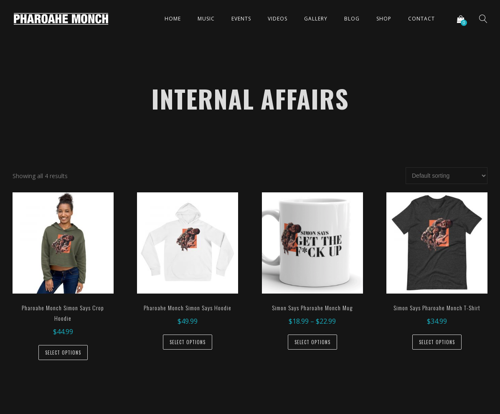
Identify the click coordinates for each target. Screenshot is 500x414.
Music (206, 18)
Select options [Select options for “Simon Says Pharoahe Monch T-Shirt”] (437, 342)
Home (173, 18)
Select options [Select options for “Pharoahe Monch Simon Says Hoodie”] (188, 342)
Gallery (315, 18)
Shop (383, 18)
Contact (421, 18)
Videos (277, 18)
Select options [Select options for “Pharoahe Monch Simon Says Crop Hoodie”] (63, 352)
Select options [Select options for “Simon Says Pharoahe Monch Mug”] (312, 342)
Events (241, 18)
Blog (352, 18)
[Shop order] (446, 175)
